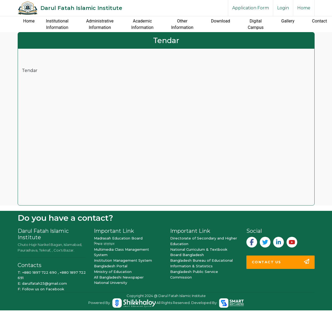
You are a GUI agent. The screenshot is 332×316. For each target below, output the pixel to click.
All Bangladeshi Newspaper (119, 277)
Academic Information (142, 24)
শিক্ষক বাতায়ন (104, 244)
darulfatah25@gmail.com (44, 283)
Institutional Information (57, 24)
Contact (319, 21)
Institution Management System (123, 260)
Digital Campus (256, 24)
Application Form (250, 7)
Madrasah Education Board (118, 238)
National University (110, 282)
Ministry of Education (113, 271)
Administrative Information (100, 24)
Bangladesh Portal (110, 266)
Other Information (182, 24)
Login (283, 7)
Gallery (287, 21)
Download (220, 21)
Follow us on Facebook (43, 289)
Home (303, 7)
